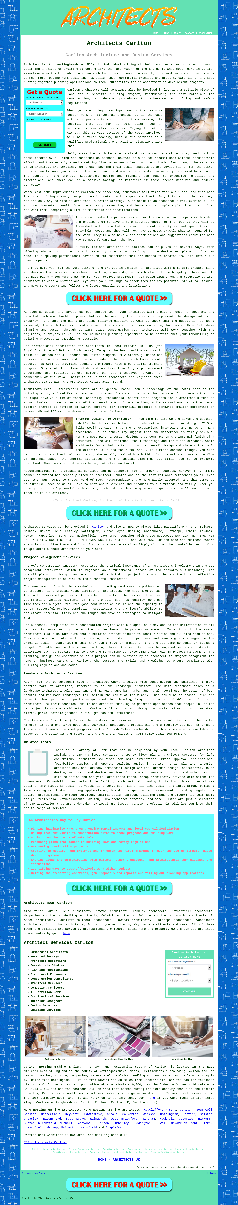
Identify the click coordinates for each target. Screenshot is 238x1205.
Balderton (69, 1127)
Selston (206, 1114)
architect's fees (107, 411)
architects (90, 89)
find (37, 911)
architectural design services (66, 786)
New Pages (39, 1173)
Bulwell (161, 1123)
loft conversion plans (116, 786)
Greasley (31, 1118)
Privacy (211, 1173)
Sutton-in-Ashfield (40, 1123)
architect (101, 73)
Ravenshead (52, 1118)
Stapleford (115, 1127)
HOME (155, 33)
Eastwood (83, 1123)
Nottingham (169, 1114)
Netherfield (51, 1114)
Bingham (148, 1118)
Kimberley (121, 1123)
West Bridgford (124, 1118)
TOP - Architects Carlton (45, 1142)
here (66, 933)
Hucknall (167, 1118)
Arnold (112, 1114)
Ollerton (102, 1123)
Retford (189, 1114)
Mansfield (89, 1127)
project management (40, 579)
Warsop (52, 1127)
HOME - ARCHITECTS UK (119, 1160)
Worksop (149, 1114)
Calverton (130, 1114)
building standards (109, 272)
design (189, 316)
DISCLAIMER (205, 33)
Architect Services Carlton (58, 942)
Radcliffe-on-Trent (160, 1109)
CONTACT (189, 33)
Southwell (204, 1109)
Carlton (98, 526)
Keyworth (72, 1114)
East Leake (75, 1118)
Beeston (30, 1114)
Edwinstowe (93, 1114)
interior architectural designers (62, 454)
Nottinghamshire (106, 1109)
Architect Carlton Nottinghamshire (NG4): (60, 64)
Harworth (205, 1118)
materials (84, 230)
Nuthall (66, 1123)
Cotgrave (186, 1118)
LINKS (165, 33)
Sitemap (26, 1173)
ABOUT (177, 33)
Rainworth (98, 1118)
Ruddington (142, 1123)
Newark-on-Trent (184, 1123)
